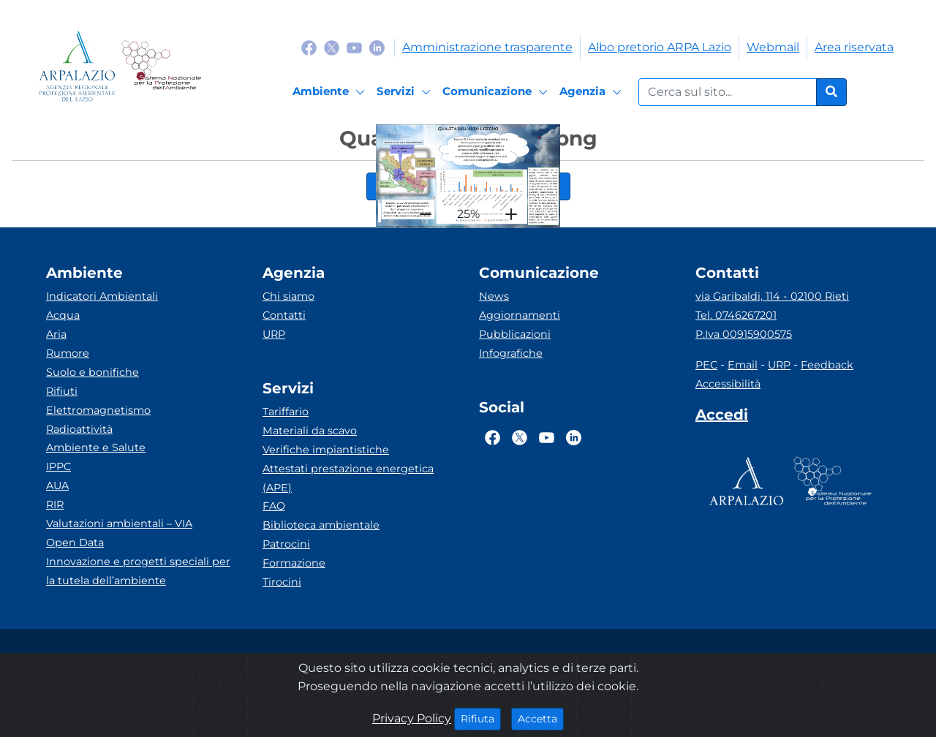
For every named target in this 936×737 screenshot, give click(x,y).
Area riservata (854, 47)
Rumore (67, 353)
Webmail (773, 47)
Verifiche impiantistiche (326, 449)
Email (743, 364)
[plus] (511, 214)
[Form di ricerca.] (727, 92)
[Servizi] (406, 92)
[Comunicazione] (497, 92)
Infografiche (511, 353)
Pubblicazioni (515, 334)
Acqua (63, 315)
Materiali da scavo (310, 430)
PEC (706, 364)
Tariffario (286, 411)
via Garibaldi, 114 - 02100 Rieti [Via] (772, 296)
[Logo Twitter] (331, 47)
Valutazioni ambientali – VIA (119, 523)
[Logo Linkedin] (377, 47)
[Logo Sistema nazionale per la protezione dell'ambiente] (161, 66)
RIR (55, 504)
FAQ (274, 506)
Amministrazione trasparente (487, 47)
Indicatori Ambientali (102, 296)
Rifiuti (62, 391)
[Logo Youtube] (354, 47)
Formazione (294, 563)
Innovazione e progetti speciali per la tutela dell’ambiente (138, 571)
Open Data (75, 542)
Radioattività (79, 429)
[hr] (425, 214)
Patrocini (286, 544)
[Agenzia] (593, 92)
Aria (56, 334)
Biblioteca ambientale (321, 525)
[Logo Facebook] (309, 47)
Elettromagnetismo (98, 410)
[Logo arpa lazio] (77, 66)
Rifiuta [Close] (481, 718)
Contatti (284, 315)
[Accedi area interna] (721, 417)
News (494, 296)
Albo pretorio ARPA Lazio (659, 47)
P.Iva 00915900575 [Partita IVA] (743, 334)
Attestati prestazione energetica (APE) (348, 478)
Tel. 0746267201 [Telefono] (736, 315)
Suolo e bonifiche (92, 372)
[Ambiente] (331, 92)
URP (274, 334)
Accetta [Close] (541, 718)
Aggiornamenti (519, 315)
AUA (57, 485)
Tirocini (282, 582)
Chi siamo (288, 296)
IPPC (58, 466)
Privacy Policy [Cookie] (411, 718)
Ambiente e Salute (96, 447)
